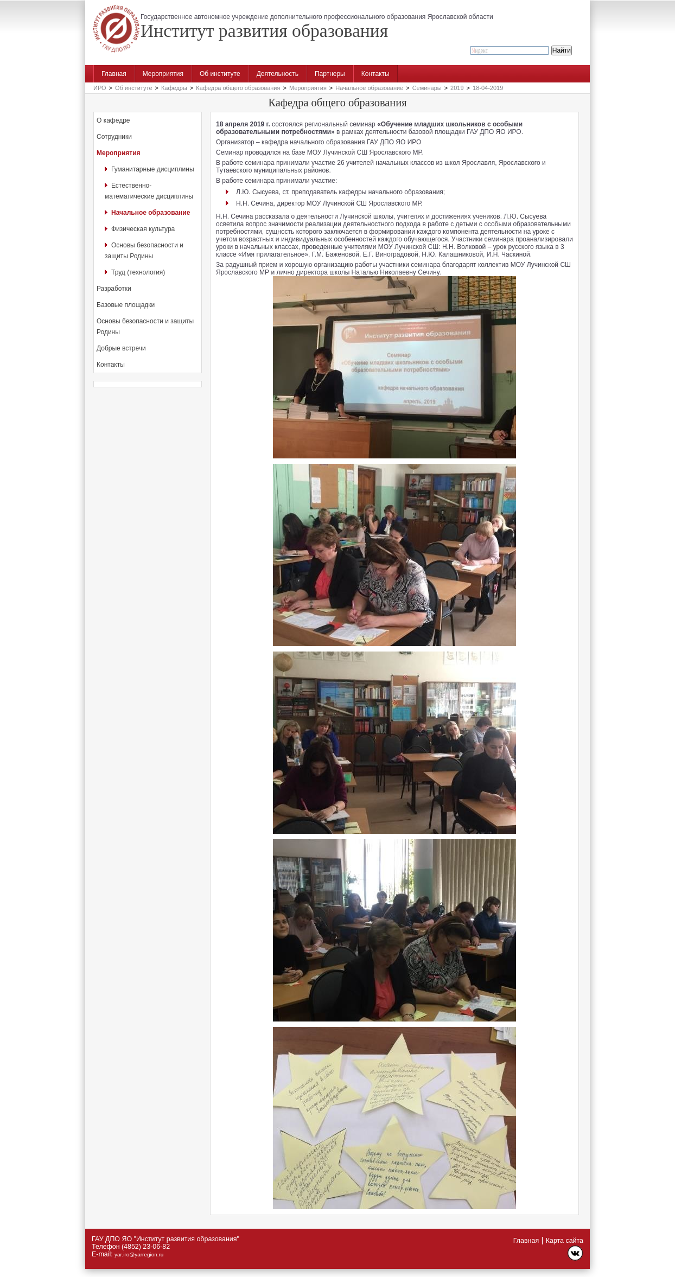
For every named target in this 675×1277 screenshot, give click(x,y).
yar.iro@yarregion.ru (138, 1254)
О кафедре (113, 120)
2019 (456, 88)
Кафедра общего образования (238, 88)
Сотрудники (114, 137)
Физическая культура (143, 229)
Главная (113, 74)
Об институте (220, 74)
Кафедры (174, 88)
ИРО (99, 88)
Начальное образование (369, 88)
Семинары (427, 88)
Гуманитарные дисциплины (152, 169)
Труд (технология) (138, 272)
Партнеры (330, 74)
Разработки (114, 288)
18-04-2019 (488, 88)
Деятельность (277, 74)
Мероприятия (163, 74)
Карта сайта (564, 1240)
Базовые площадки (126, 305)
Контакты (375, 74)
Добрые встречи (121, 348)
